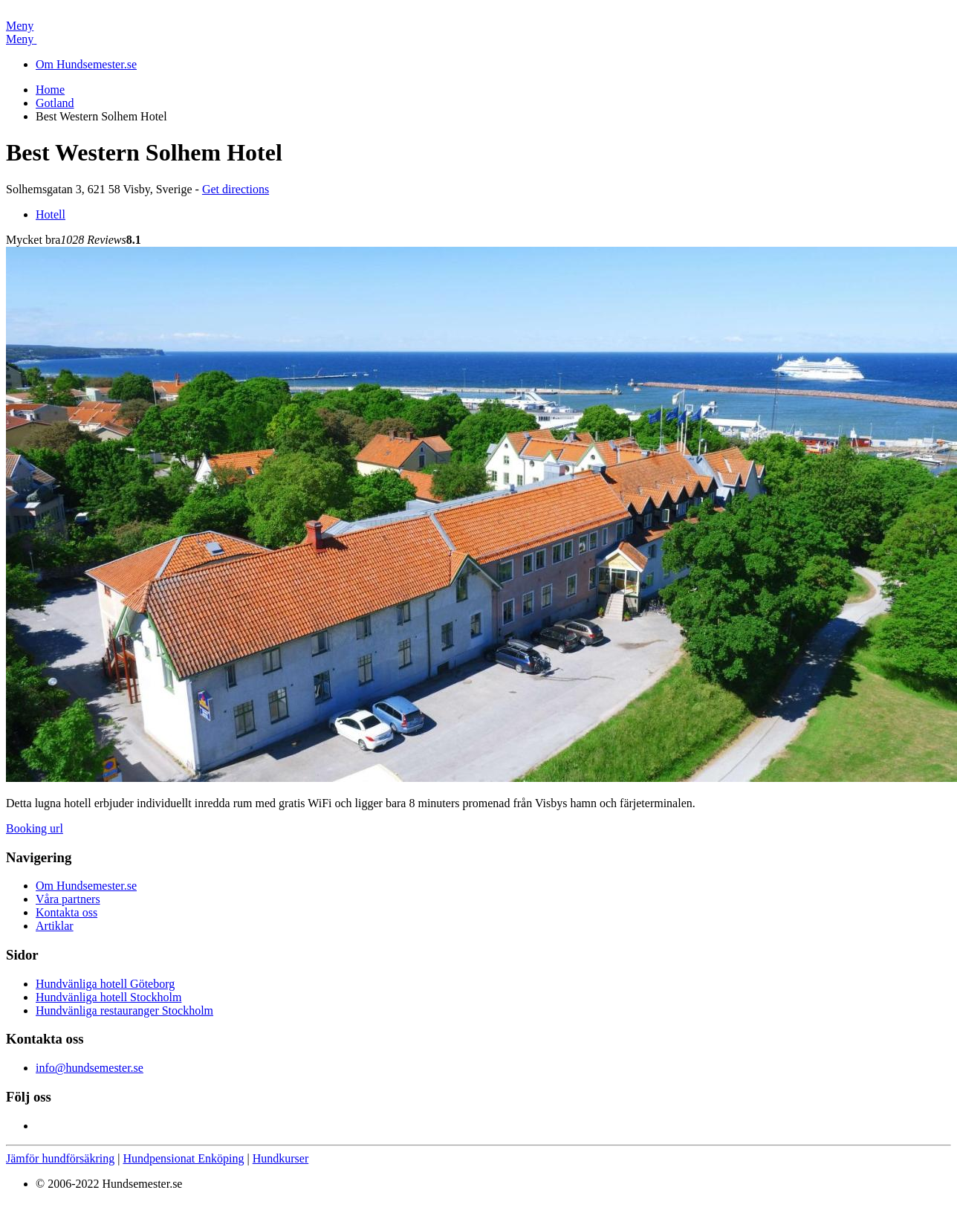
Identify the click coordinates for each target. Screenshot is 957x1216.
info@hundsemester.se (89, 1067)
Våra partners (68, 899)
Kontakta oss (66, 912)
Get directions (235, 189)
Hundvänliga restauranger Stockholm (124, 1010)
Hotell (50, 214)
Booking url (34, 828)
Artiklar (55, 925)
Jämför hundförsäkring (60, 1158)
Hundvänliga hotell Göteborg (105, 983)
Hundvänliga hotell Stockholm (108, 997)
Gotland (55, 103)
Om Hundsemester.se (86, 64)
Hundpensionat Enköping (183, 1158)
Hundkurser (281, 1158)
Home (50, 89)
